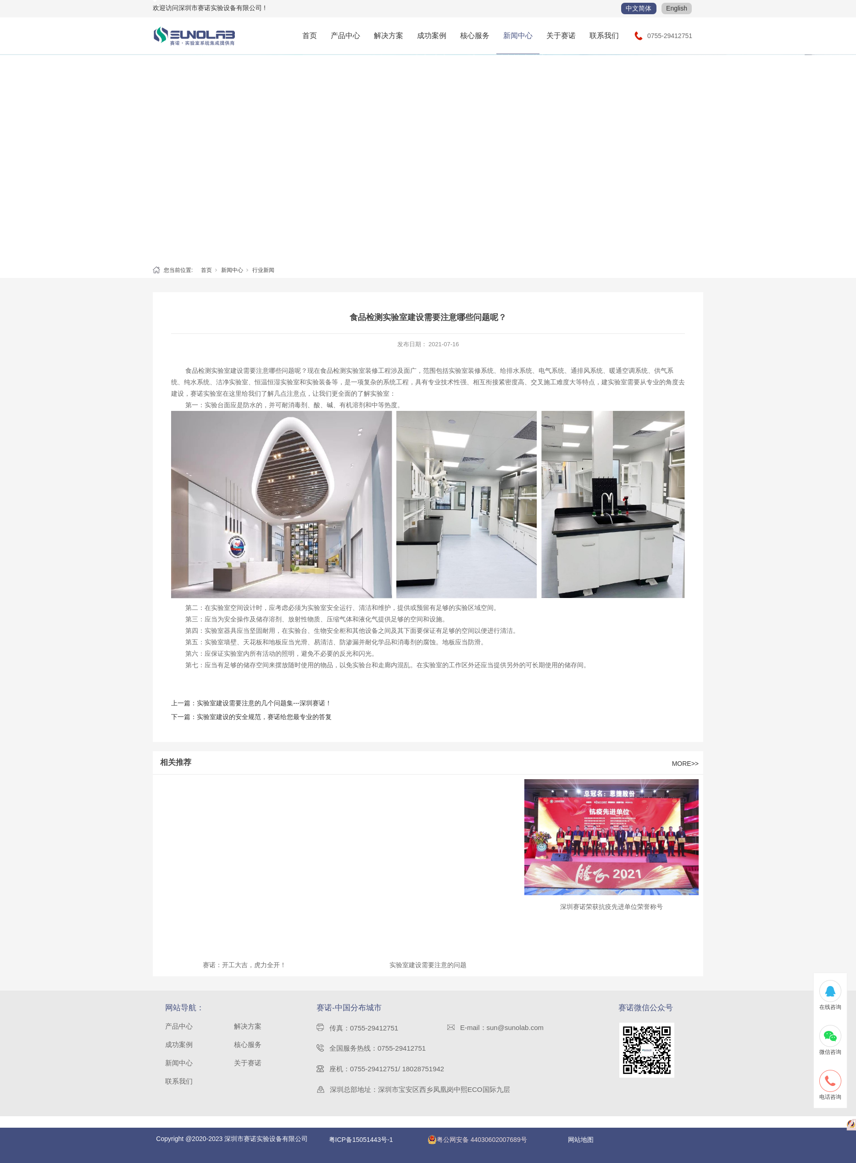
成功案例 (431, 35)
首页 (309, 35)
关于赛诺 (561, 35)
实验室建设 (227, 370)
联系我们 (604, 35)
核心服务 (474, 35)
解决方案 (388, 35)
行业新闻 (263, 270)
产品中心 (345, 35)
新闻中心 (518, 35)
